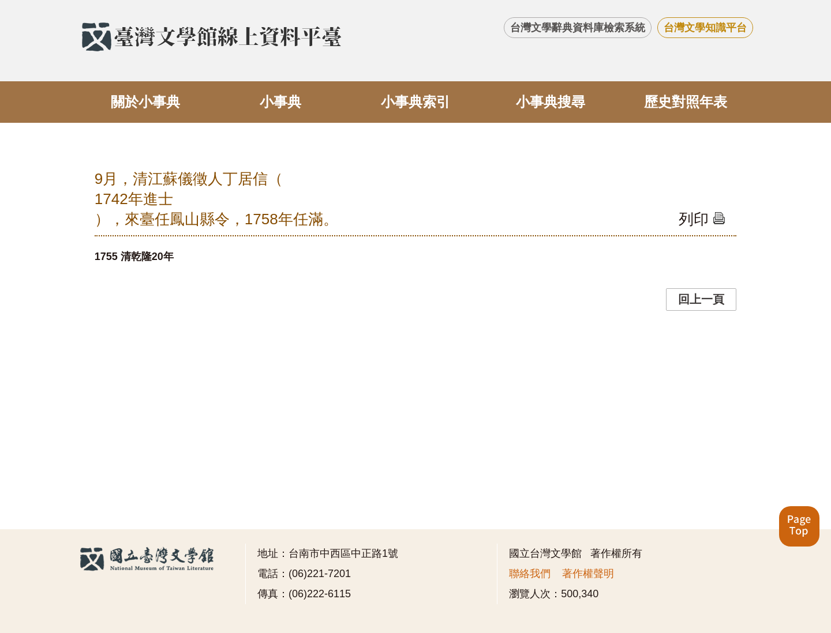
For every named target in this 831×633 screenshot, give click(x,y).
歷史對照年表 (685, 102)
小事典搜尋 (550, 102)
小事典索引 (415, 102)
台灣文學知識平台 (705, 27)
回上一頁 (701, 299)
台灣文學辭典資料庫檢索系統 (577, 27)
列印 (702, 219)
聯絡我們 (530, 573)
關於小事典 (145, 102)
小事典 (280, 102)
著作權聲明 (588, 573)
